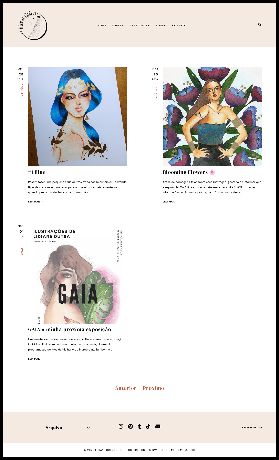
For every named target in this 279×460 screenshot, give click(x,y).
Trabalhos (140, 25)
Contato (179, 25)
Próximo (153, 388)
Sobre (118, 25)
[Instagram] (121, 426)
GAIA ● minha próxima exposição (69, 329)
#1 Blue (37, 172)
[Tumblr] (139, 426)
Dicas (21, 251)
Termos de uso (252, 427)
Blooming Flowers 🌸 (189, 172)
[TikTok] (148, 426)
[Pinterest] (130, 426)
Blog (161, 25)
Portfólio (21, 90)
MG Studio (187, 450)
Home (102, 25)
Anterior (126, 388)
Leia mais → (35, 201)
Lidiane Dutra (105, 450)
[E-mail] (157, 426)
